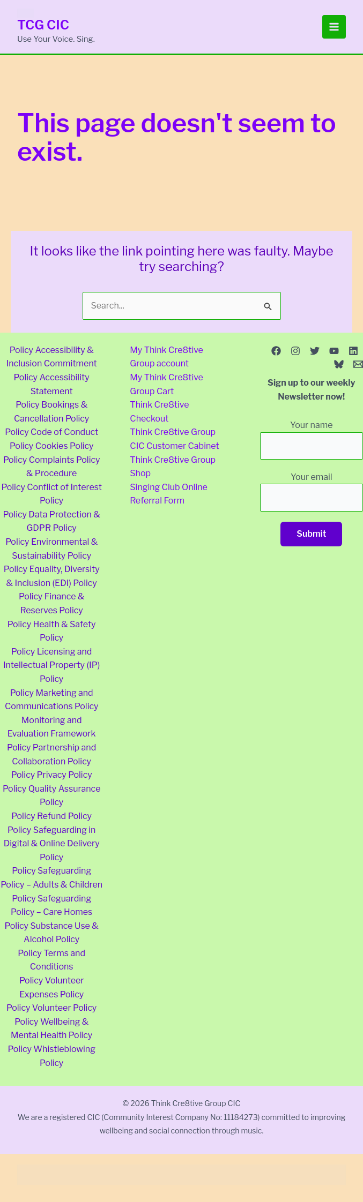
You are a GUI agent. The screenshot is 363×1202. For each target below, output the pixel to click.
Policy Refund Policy (51, 816)
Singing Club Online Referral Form (169, 494)
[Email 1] (358, 364)
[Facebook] (276, 351)
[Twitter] (315, 351)
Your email (311, 492)
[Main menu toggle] (334, 27)
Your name (311, 440)
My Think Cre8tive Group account (166, 357)
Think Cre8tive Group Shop (173, 467)
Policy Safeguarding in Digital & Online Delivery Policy (52, 843)
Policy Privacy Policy (51, 775)
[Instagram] (295, 351)
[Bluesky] (339, 364)
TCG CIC (43, 25)
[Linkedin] (353, 351)
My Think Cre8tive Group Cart (166, 384)
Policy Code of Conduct (51, 432)
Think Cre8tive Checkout (159, 412)
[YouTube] (334, 351)
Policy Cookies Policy (51, 446)
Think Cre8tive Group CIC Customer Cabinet (174, 439)
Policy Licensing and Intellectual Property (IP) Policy (51, 665)
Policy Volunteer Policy (51, 1008)
